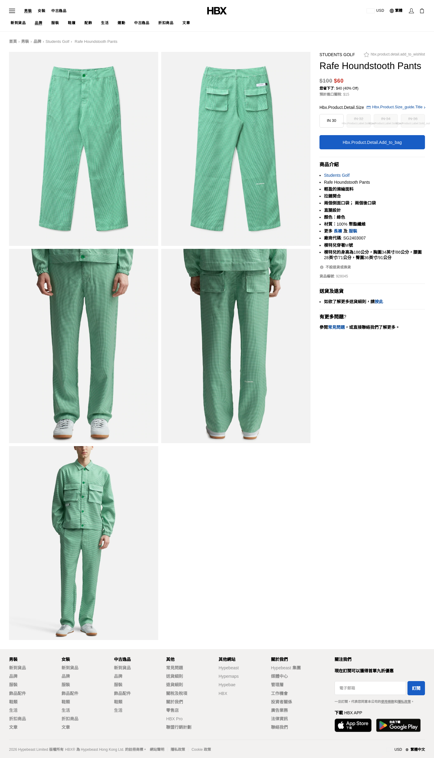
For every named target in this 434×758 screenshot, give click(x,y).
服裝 (353, 231)
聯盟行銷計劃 (178, 727)
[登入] (411, 11)
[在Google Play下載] (398, 725)
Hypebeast (229, 667)
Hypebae (227, 684)
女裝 (41, 11)
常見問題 (174, 667)
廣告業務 (279, 710)
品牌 (37, 41)
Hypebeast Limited (33, 749)
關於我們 (174, 701)
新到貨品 (17, 667)
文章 (13, 727)
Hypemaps (229, 676)
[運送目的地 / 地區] (375, 11)
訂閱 (416, 688)
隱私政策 (404, 701)
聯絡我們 (279, 727)
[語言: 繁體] (396, 11)
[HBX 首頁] (217, 10)
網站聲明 (157, 749)
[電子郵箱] (370, 688)
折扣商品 (17, 718)
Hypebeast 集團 (286, 667)
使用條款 (387, 701)
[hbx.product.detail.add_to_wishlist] (394, 56)
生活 (13, 710)
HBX (223, 693)
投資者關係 (281, 701)
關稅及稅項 (176, 693)
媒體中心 (279, 676)
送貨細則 (174, 676)
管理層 (277, 684)
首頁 (13, 41)
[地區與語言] (405, 749)
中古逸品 (58, 11)
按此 (379, 301)
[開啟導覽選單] (12, 11)
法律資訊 (279, 718)
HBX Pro (174, 718)
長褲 (338, 231)
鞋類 (13, 701)
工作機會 (279, 693)
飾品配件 (17, 693)
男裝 (28, 11)
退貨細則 (174, 684)
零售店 (172, 710)
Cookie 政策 (201, 749)
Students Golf (57, 41)
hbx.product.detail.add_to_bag (372, 142)
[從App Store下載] (353, 725)
